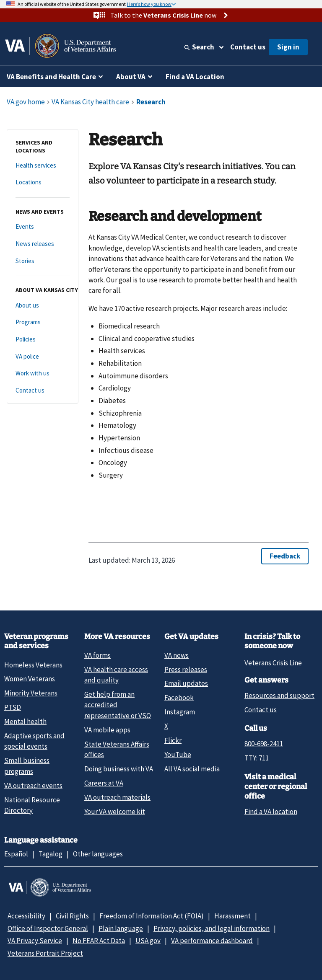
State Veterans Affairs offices (116, 749)
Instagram (179, 711)
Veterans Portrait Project (45, 953)
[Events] (42, 226)
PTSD (12, 707)
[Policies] (42, 339)
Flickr (173, 740)
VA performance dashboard (212, 940)
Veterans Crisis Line (273, 662)
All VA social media (192, 768)
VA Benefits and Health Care (51, 76)
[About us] (42, 305)
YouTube (177, 754)
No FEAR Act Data (99, 940)
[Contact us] (42, 390)
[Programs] (42, 322)
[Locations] (42, 182)
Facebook (179, 697)
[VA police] (42, 356)
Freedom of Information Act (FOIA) (151, 916)
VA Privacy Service (35, 940)
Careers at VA (103, 783)
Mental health (25, 721)
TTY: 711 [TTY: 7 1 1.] (256, 758)
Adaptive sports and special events (34, 741)
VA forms (97, 655)
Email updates (186, 683)
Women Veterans (29, 678)
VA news (176, 655)
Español (16, 853)
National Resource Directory (32, 805)
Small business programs (26, 766)
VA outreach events (33, 785)
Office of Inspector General (48, 928)
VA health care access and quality (116, 675)
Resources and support (279, 695)
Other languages (98, 853)
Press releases (185, 669)
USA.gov (148, 940)
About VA (130, 76)
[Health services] (42, 165)
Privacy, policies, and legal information (211, 928)
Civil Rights (72, 916)
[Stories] (42, 261)
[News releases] (42, 244)
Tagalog (50, 853)
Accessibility (26, 916)
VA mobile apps (107, 729)
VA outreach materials (117, 797)
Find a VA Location (195, 76)
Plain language (121, 928)
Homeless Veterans (33, 665)
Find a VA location (270, 811)
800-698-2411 (263, 743)
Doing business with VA (118, 768)
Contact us (247, 47)
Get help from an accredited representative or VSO (117, 705)
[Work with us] (42, 373)
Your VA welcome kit (114, 811)
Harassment (232, 916)
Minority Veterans (30, 693)
